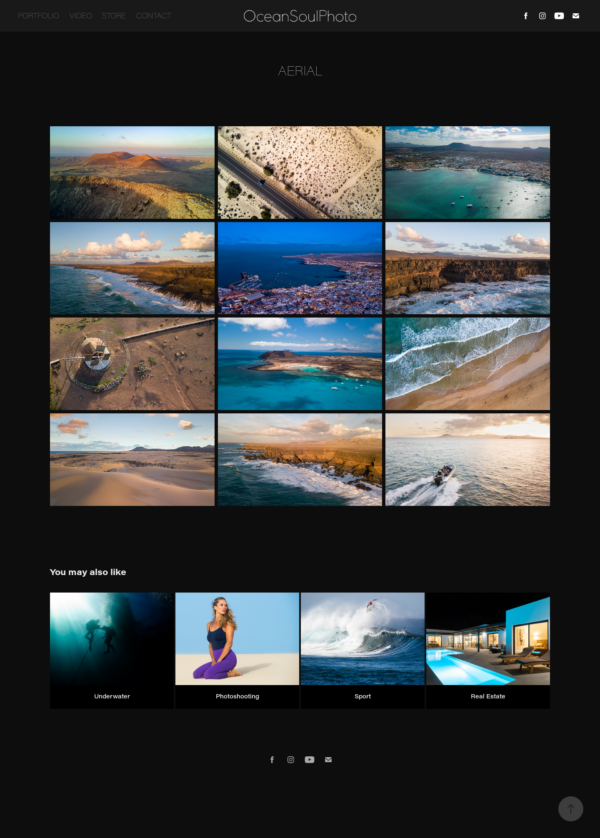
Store (114, 15)
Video (81, 15)
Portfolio (38, 15)
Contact (153, 15)
